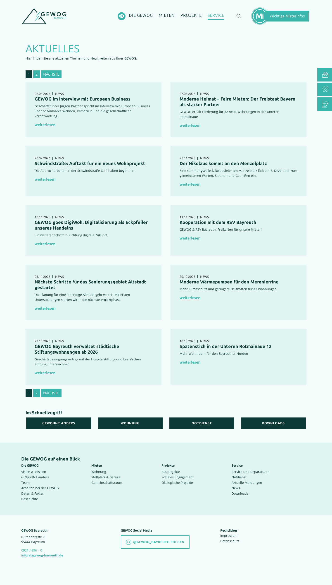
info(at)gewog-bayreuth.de (42, 555)
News (236, 488)
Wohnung (98, 472)
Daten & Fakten (32, 493)
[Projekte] (191, 15)
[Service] (216, 16)
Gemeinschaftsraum (106, 482)
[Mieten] (167, 15)
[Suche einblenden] (238, 16)
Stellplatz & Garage (105, 477)
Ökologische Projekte (177, 482)
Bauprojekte (170, 472)
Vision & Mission (33, 472)
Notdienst (239, 477)
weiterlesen (45, 124)
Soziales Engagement (177, 477)
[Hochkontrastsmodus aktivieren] (122, 16)
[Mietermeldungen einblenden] (282, 16)
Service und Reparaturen (251, 472)
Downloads (240, 493)
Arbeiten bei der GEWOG (40, 488)
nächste (51, 74)
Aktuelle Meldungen (247, 482)
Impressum (228, 535)
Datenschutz (229, 541)
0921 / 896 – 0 (31, 550)
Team (25, 482)
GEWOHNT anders (35, 477)
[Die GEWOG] (141, 15)
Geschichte (29, 499)
